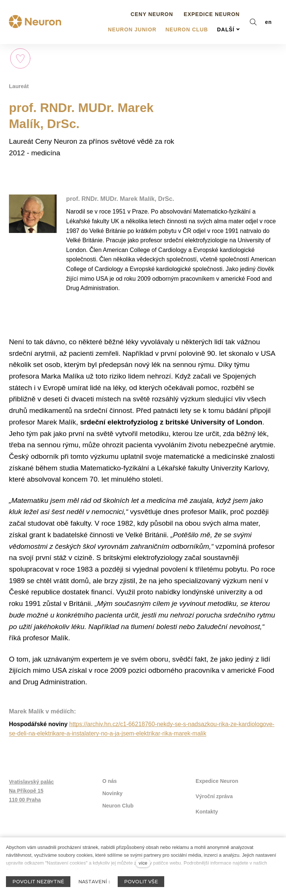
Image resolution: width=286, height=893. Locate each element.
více (143, 863)
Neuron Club (118, 808)
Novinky (112, 796)
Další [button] (228, 16)
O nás (109, 784)
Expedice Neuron (217, 784)
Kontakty (207, 813)
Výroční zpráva (214, 799)
